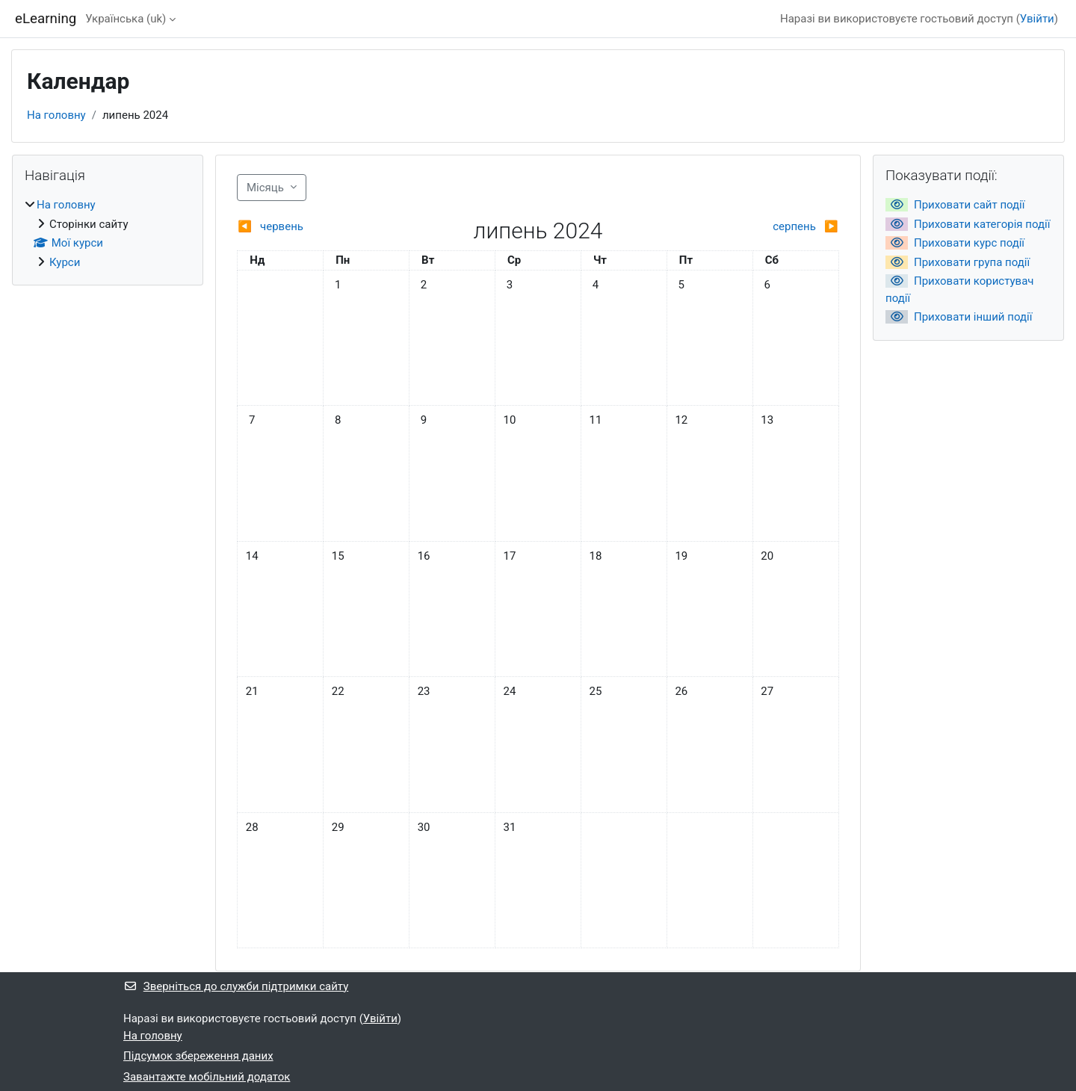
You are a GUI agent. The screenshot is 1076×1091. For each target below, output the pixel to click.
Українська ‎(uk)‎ (125, 18)
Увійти (1037, 18)
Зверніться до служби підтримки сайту (235, 986)
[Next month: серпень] (763, 226)
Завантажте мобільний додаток (206, 1077)
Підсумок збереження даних (198, 1056)
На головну (56, 115)
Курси (64, 262)
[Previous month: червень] (312, 226)
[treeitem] (108, 234)
